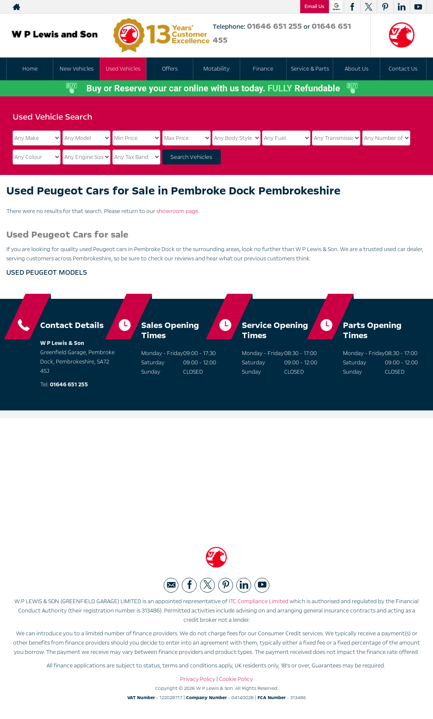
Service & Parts (310, 69)
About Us (356, 69)
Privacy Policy (197, 680)
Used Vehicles (123, 69)
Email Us (314, 6)
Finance (263, 69)
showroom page (177, 211)
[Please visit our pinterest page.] (385, 7)
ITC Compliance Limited (258, 603)
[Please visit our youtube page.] (418, 7)
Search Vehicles (191, 157)
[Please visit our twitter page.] (368, 7)
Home (30, 69)
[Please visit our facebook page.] (352, 7)
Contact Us (403, 69)
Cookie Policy (236, 680)
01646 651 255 (274, 26)
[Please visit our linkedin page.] (401, 7)
